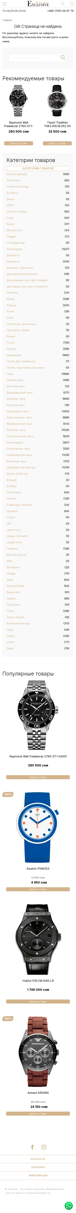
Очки (10, 317)
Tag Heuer (13, 604)
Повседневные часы (20, 436)
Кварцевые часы (18, 411)
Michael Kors (15, 230)
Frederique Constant (19, 504)
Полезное (38, 1167)
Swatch (11, 598)
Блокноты (13, 255)
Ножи (10, 311)
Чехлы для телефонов (21, 361)
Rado (10, 579)
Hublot (11, 517)
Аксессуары (14, 249)
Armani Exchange (18, 186)
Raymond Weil (15, 586)
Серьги (11, 348)
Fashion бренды (17, 174)
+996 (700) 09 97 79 (60, 10)
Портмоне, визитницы (21, 324)
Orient (10, 642)
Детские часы (16, 386)
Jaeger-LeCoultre (17, 536)
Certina (11, 498)
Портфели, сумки (18, 330)
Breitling (12, 486)
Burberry (12, 192)
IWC (9, 523)
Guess (10, 224)
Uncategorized (16, 242)
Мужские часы (16, 430)
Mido (10, 561)
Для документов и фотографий (27, 280)
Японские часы (16, 461)
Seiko (10, 648)
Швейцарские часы (19, 455)
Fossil (10, 217)
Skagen (11, 236)
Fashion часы (15, 380)
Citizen (11, 636)
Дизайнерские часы (20, 392)
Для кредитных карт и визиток (27, 286)
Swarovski (13, 592)
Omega (11, 573)
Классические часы (19, 417)
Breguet (11, 480)
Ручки (10, 342)
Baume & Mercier (17, 473)
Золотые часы (16, 405)
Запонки (12, 292)
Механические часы (20, 423)
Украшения (14, 355)
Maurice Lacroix (17, 554)
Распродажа (15, 442)
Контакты (38, 1159)
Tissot (10, 611)
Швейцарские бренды (21, 467)
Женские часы (16, 398)
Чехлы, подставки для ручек (25, 367)
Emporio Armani (17, 211)
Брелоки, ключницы (20, 267)
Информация (38, 1175)
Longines (12, 548)
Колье (10, 299)
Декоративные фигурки (22, 274)
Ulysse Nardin (15, 617)
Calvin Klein (14, 492)
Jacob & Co (14, 529)
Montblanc (13, 567)
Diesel (10, 199)
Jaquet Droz (14, 542)
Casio (10, 629)
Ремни (11, 336)
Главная (7, 20)
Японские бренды (18, 623)
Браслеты (13, 261)
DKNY (10, 205)
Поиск (63, 57)
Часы (10, 373)
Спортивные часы (18, 448)
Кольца (11, 305)
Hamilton (12, 511)
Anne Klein (13, 180)
